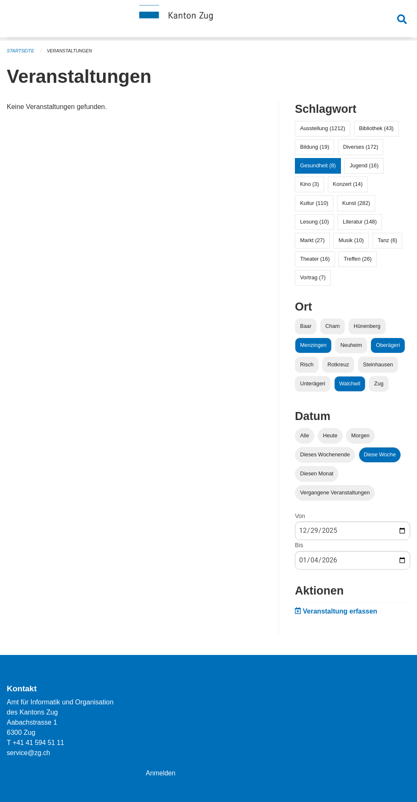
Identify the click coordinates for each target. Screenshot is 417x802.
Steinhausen (378, 364)
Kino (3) (309, 184)
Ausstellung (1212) (322, 128)
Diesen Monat (316, 473)
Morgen (360, 435)
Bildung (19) (314, 147)
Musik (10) (351, 240)
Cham (332, 326)
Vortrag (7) (312, 277)
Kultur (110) (314, 203)
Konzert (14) (347, 184)
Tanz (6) (387, 240)
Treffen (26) (357, 259)
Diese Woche (380, 454)
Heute (330, 435)
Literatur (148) (359, 221)
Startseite (21, 50)
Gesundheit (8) (318, 165)
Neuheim (351, 345)
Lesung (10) (314, 221)
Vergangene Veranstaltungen (335, 492)
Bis (299, 545)
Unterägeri (312, 383)
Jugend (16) (364, 165)
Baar (305, 326)
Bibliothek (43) (376, 128)
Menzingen (313, 345)
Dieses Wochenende (325, 454)
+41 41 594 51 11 (39, 742)
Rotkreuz (338, 364)
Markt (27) (312, 240)
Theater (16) (315, 259)
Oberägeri (388, 345)
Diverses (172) (360, 147)
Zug (379, 383)
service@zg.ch (29, 752)
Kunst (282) (356, 203)
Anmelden (161, 773)
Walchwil (349, 383)
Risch (306, 364)
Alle (304, 435)
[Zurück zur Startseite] (208, 20)
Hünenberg (367, 326)
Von (300, 516)
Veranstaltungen (71, 50)
